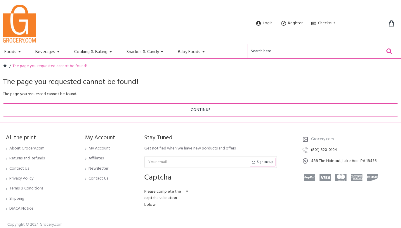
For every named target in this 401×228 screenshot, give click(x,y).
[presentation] (229, 197)
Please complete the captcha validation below (162, 198)
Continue (201, 110)
